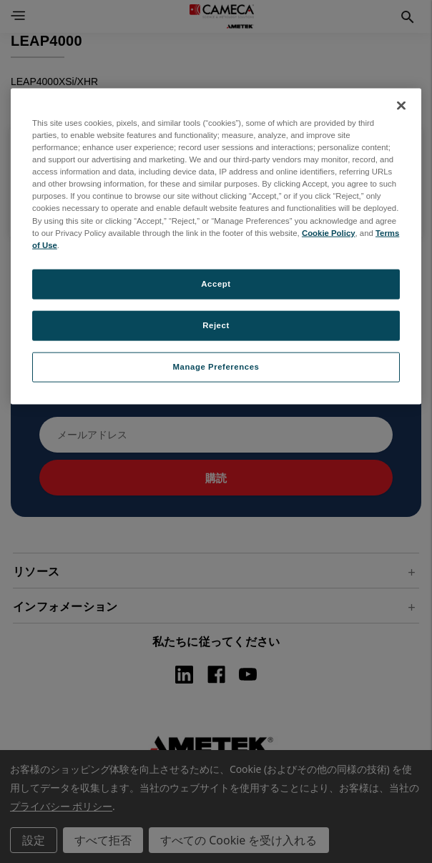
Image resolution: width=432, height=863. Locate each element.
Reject (216, 324)
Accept (215, 283)
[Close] (401, 106)
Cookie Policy (328, 232)
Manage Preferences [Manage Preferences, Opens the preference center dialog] (216, 366)
